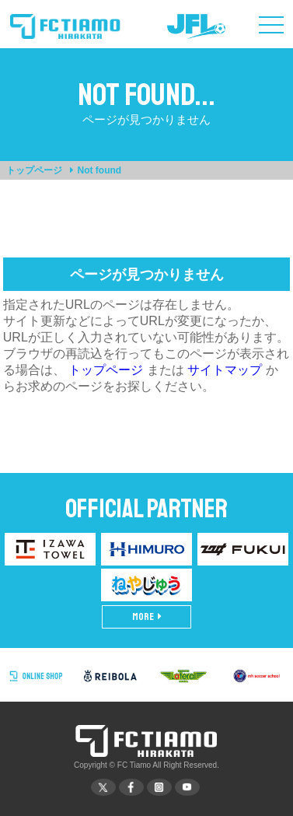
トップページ (34, 170)
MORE (147, 617)
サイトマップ (224, 369)
